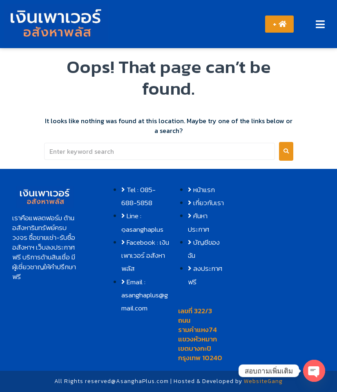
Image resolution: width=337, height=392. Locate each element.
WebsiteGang (263, 381)
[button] (320, 24)
